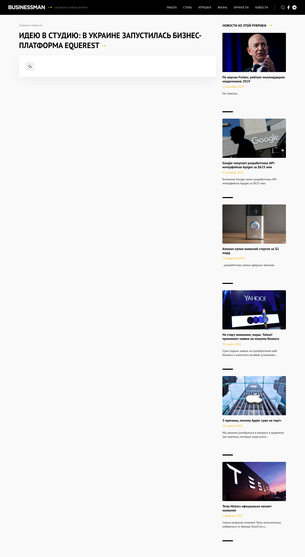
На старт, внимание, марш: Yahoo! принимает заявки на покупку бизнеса (250, 336)
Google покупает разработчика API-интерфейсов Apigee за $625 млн (248, 165)
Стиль (187, 7)
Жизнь (222, 7)
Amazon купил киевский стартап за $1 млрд (250, 251)
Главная (24, 25)
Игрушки (204, 7)
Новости (261, 7)
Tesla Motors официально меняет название (247, 508)
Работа (172, 7)
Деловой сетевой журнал (71, 7)
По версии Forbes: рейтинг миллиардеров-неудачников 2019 (254, 79)
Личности (241, 7)
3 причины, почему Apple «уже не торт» (251, 420)
